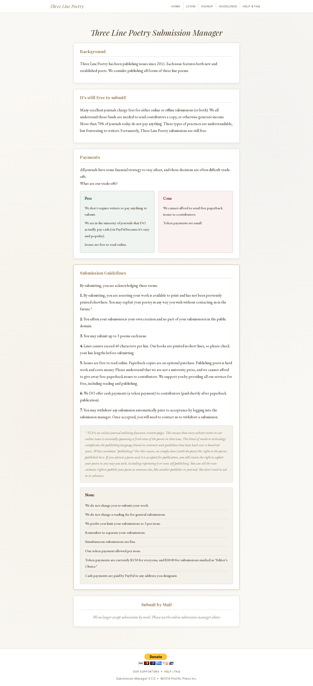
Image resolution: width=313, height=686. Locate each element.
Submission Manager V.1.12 (136, 678)
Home (175, 6)
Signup (207, 6)
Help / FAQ (172, 671)
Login (191, 6)
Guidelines (228, 6)
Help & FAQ (251, 6)
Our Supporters (146, 671)
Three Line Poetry (67, 6)
